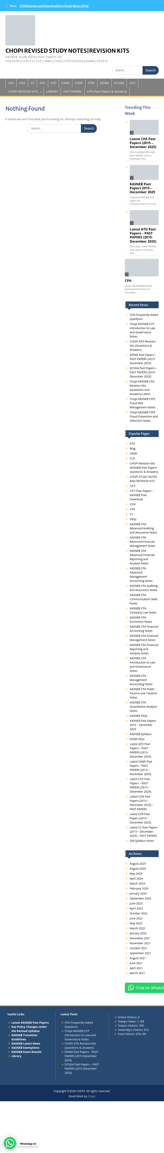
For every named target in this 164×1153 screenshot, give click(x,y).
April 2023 (136, 908)
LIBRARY (52, 91)
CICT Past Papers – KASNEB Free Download (142, 495)
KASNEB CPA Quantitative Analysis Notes (143, 706)
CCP (53, 83)
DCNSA (119, 83)
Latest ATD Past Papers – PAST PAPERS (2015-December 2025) (143, 235)
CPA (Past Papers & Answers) (107, 91)
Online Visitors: (128, 1017)
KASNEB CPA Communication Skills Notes (144, 599)
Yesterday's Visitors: (131, 1030)
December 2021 (140, 938)
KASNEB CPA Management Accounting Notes (141, 680)
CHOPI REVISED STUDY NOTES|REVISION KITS (67, 50)
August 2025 (138, 863)
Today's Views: (127, 1021)
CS (32, 83)
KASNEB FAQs (139, 716)
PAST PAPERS (72, 91)
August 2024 (138, 868)
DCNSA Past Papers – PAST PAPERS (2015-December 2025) (143, 372)
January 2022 (138, 933)
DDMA (104, 83)
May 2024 (136, 873)
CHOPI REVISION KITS (23, 91)
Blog (133, 448)
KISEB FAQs (137, 739)
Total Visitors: (127, 1034)
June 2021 (136, 963)
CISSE (78, 83)
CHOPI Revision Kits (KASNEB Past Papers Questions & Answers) (144, 467)
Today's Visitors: (128, 1025)
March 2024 (137, 883)
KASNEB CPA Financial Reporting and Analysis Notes (144, 649)
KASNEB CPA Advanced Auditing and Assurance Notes (143, 528)
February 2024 (139, 888)
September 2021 (140, 953)
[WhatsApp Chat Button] (10, 1143)
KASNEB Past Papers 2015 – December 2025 (142, 188)
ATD (42, 83)
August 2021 (138, 958)
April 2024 (136, 878)
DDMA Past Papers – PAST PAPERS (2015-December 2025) (143, 359)
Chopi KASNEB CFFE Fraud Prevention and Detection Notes (144, 416)
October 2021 (139, 948)
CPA (11, 83)
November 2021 (140, 943)
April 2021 (136, 968)
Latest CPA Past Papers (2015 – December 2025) (143, 143)
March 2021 (137, 973)
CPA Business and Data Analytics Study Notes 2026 (54, 6)
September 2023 (140, 898)
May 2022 (136, 923)
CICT (132, 83)
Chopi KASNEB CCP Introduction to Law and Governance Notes (80, 1035)
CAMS (65, 83)
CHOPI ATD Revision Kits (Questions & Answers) (143, 345)
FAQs (133, 519)
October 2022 (139, 913)
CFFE (91, 83)
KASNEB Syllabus (140, 734)
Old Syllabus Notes (142, 841)
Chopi (91, 1096)
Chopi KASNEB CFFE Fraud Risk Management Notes (142, 403)
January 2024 (138, 893)
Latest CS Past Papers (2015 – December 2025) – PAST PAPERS (144, 831)
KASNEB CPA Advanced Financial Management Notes (142, 542)
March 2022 (137, 928)
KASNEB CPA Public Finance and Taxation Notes (143, 693)
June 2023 (136, 903)
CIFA (22, 83)
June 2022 (136, 918)
